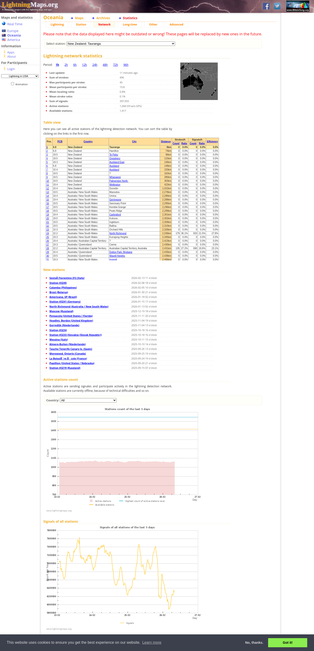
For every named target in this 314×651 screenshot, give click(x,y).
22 (47, 226)
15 (47, 199)
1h (57, 65)
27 (47, 244)
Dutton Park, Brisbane (120, 252)
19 (47, 214)
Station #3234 (57, 330)
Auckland (114, 166)
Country (88, 141)
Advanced (176, 24)
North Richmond (117, 233)
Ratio (184, 143)
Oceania (14, 35)
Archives (103, 18)
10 (47, 181)
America (13, 39)
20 (47, 218)
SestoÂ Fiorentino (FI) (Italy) (66, 278)
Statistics (130, 18)
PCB (59, 141)
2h (66, 65)
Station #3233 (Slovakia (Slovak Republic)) (75, 335)
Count (176, 143)
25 (47, 237)
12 (47, 188)
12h (84, 65)
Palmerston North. (118, 181)
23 (47, 229)
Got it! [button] (288, 642)
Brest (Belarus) (58, 292)
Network (104, 24)
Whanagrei (115, 177)
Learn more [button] (151, 642)
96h (125, 65)
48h (105, 65)
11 (47, 184)
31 (47, 259)
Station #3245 (57, 283)
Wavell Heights (117, 256)
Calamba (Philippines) (63, 287)
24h (94, 65)
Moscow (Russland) (61, 311)
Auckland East (116, 162)
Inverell (113, 259)
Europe (12, 31)
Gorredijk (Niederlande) (64, 325)
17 (47, 207)
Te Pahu (113, 154)
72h (115, 65)
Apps (10, 52)
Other (153, 24)
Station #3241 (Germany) (65, 301)
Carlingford (115, 214)
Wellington (114, 184)
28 (47, 248)
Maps (79, 18)
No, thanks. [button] (254, 642)
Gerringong (115, 199)
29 (47, 252)
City (134, 141)
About (11, 56)
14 (47, 196)
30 (47, 256)
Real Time (14, 24)
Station (81, 24)
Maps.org (30, 4)
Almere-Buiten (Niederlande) (67, 344)
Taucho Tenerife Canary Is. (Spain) (70, 349)
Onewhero (114, 158)
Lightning (57, 24)
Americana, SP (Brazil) (63, 297)
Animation (22, 84)
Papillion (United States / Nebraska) (71, 363)
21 (47, 222)
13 (47, 192)
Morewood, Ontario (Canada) (67, 353)
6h (75, 65)
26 (47, 241)
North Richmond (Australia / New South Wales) (78, 306)
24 (47, 233)
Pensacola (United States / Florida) (71, 316)
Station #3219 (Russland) (64, 368)
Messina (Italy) (58, 339)
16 (47, 203)
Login (11, 69)
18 (47, 211)
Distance (166, 141)
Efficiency (212, 141)
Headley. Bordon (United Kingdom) (71, 320)
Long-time (130, 24)
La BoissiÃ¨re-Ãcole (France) (68, 358)
